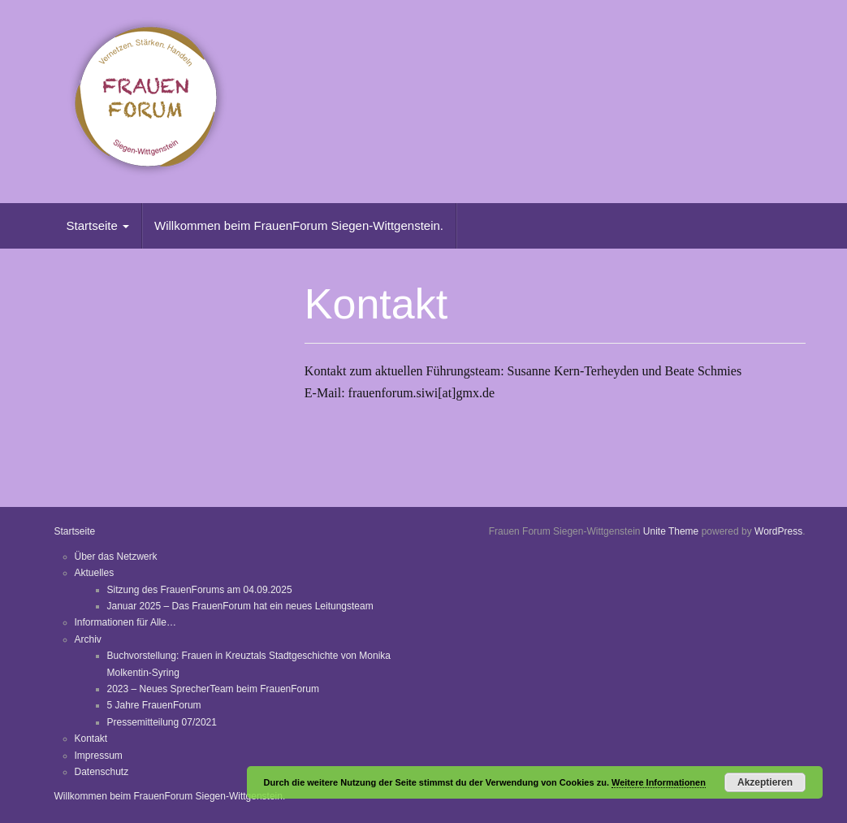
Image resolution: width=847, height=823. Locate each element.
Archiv (88, 639)
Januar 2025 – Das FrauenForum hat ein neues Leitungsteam (240, 606)
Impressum (99, 755)
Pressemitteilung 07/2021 (162, 722)
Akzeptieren (765, 782)
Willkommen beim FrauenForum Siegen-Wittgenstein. (298, 225)
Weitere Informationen (658, 782)
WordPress (778, 531)
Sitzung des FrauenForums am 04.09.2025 (199, 590)
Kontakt (91, 738)
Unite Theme (670, 531)
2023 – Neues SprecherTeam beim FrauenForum (213, 689)
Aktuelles (95, 572)
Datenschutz (102, 772)
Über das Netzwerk (116, 556)
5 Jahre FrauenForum (154, 705)
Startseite (98, 225)
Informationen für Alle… (125, 622)
